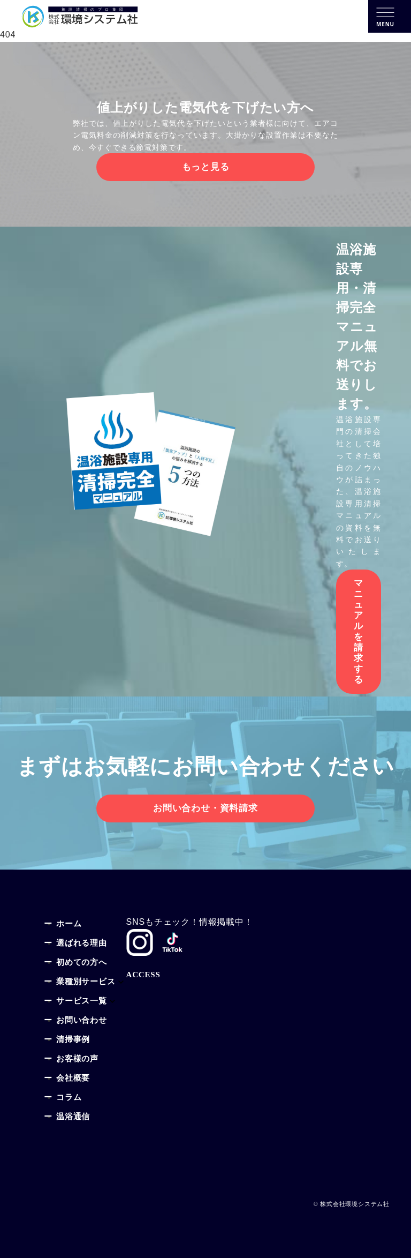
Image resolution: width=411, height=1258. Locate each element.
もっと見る (206, 167)
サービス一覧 (81, 1001)
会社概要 (73, 1079)
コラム (68, 1098)
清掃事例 (73, 1040)
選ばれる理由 (81, 944)
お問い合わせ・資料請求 (205, 808)
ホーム (68, 924)
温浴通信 (73, 1117)
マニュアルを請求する (358, 631)
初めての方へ (81, 963)
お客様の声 (77, 1059)
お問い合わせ (81, 1021)
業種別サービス (86, 982)
